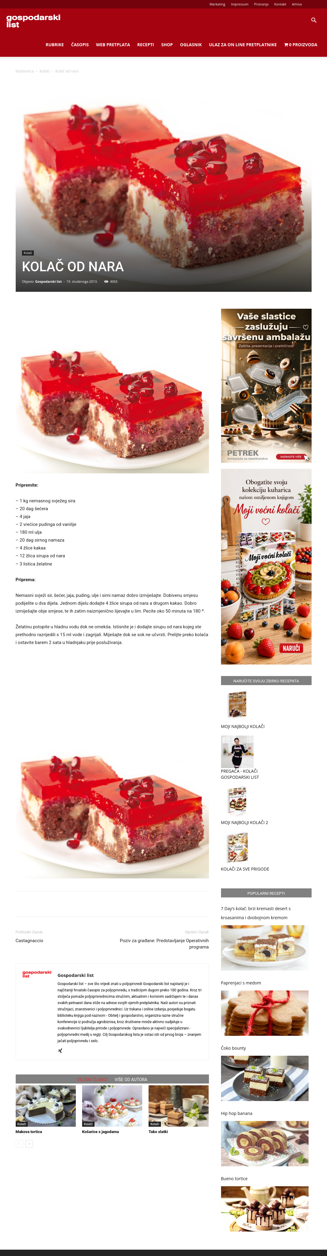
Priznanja (261, 4)
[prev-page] (19, 1144)
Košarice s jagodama (100, 1131)
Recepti (145, 44)
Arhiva (297, 4)
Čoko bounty (233, 1048)
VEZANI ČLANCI (92, 1079)
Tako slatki (158, 1131)
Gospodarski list (48, 281)
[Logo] (33, 20)
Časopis (80, 44)
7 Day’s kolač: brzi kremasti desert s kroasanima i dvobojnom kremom (256, 913)
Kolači (45, 71)
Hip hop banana (236, 1113)
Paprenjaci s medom (241, 983)
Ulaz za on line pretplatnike (243, 44)
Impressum (239, 4)
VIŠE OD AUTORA (131, 1079)
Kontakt (280, 4)
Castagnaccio (29, 940)
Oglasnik (191, 44)
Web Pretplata (113, 44)
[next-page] (29, 1144)
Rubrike (55, 44)
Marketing (217, 4)
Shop (167, 44)
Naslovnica (25, 71)
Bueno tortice (234, 1178)
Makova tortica (29, 1131)
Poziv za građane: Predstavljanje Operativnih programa (164, 944)
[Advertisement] (112, 688)
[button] (313, 21)
